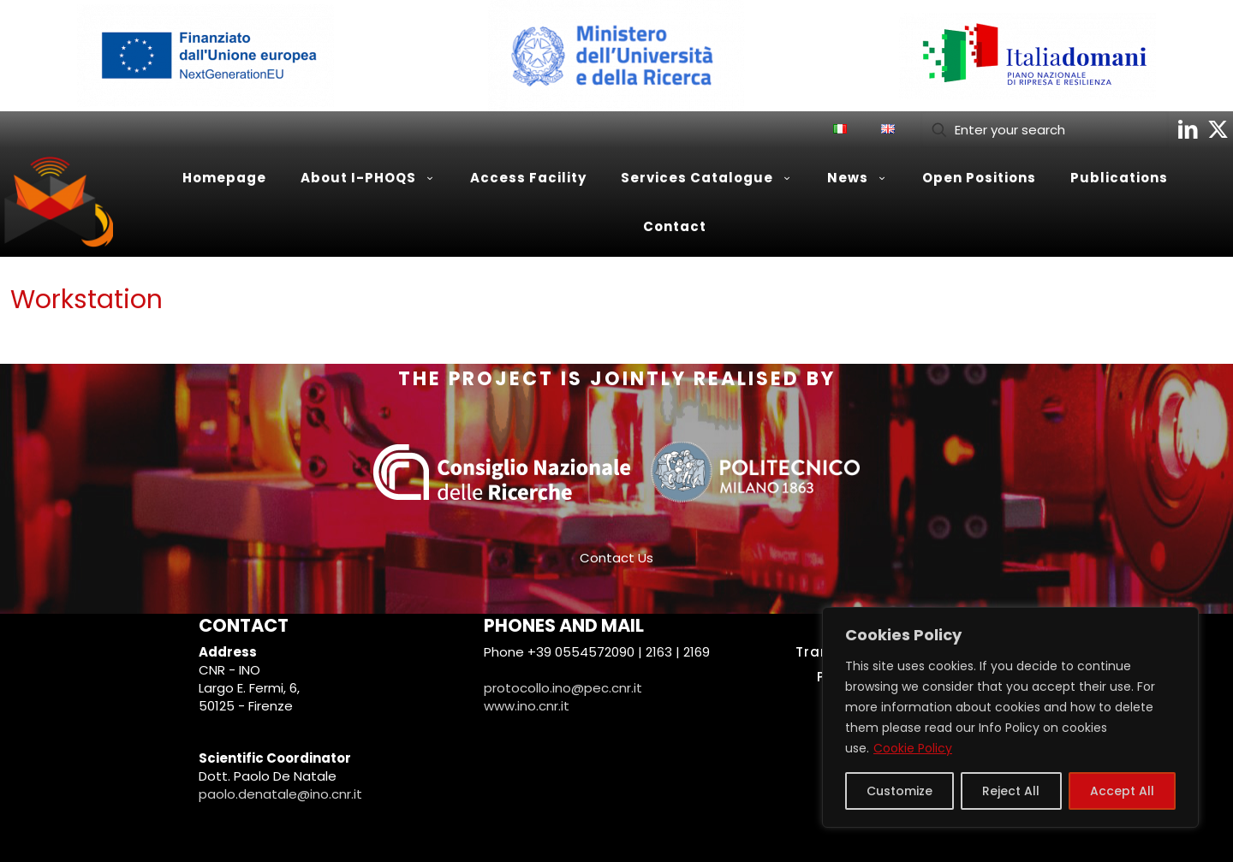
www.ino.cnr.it (526, 706)
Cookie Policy (912, 748)
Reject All (1010, 791)
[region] (1010, 717)
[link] (205, 55)
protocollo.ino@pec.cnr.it (563, 688)
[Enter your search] (1044, 129)
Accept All (1122, 791)
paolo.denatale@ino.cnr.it (280, 794)
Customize (899, 791)
